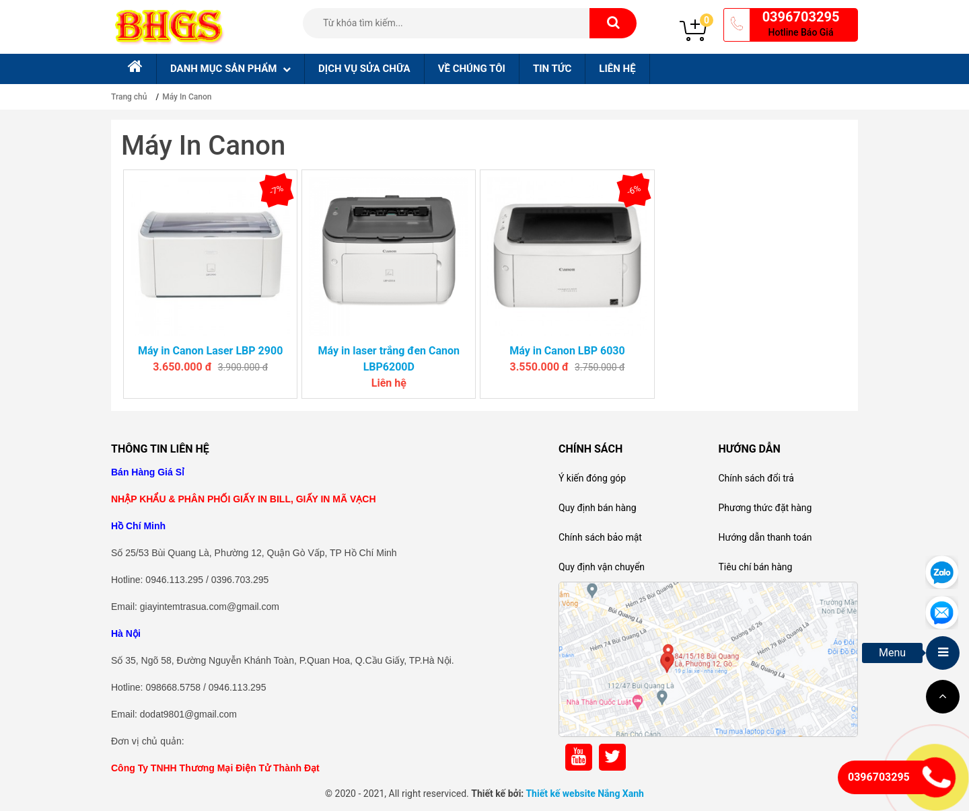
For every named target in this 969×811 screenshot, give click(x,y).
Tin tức (552, 69)
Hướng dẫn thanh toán (765, 537)
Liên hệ (617, 69)
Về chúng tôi (471, 69)
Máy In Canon (186, 97)
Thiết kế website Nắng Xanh (585, 793)
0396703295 (801, 17)
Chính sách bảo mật (600, 537)
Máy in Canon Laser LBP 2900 (210, 350)
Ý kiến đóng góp (592, 478)
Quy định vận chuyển (602, 567)
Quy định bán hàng (598, 507)
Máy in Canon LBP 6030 (567, 350)
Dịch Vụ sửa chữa (364, 69)
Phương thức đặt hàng (765, 507)
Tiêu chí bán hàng (755, 567)
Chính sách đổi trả (755, 478)
